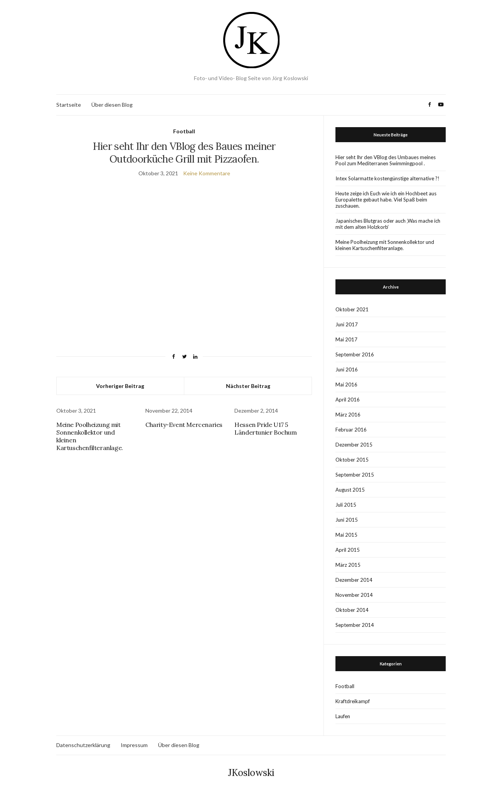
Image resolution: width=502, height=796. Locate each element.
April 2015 (347, 550)
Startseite (68, 104)
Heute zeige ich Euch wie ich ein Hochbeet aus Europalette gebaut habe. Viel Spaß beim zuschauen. (385, 199)
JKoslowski (251, 773)
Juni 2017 (346, 324)
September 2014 (354, 625)
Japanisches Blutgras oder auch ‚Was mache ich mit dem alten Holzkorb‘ (387, 224)
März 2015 (347, 565)
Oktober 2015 (352, 460)
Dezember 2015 (353, 445)
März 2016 (347, 414)
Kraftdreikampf (352, 701)
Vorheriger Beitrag (120, 386)
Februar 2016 (351, 430)
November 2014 (354, 595)
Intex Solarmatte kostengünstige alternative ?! (387, 178)
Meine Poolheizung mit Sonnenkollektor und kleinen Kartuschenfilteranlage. (384, 245)
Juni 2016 (346, 369)
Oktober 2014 (352, 610)
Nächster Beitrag (248, 386)
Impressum (134, 745)
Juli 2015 (345, 505)
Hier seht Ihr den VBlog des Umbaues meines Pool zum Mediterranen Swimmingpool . (385, 160)
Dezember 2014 (353, 580)
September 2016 (354, 354)
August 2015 (350, 490)
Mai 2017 (346, 339)
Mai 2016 (346, 384)
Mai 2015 (346, 535)
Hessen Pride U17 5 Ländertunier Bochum (265, 428)
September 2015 (354, 475)
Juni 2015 (346, 520)
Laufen (342, 716)
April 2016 (347, 399)
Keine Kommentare (206, 173)
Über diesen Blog (112, 104)
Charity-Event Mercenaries (183, 424)
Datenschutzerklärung (83, 745)
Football (184, 131)
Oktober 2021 (352, 309)
